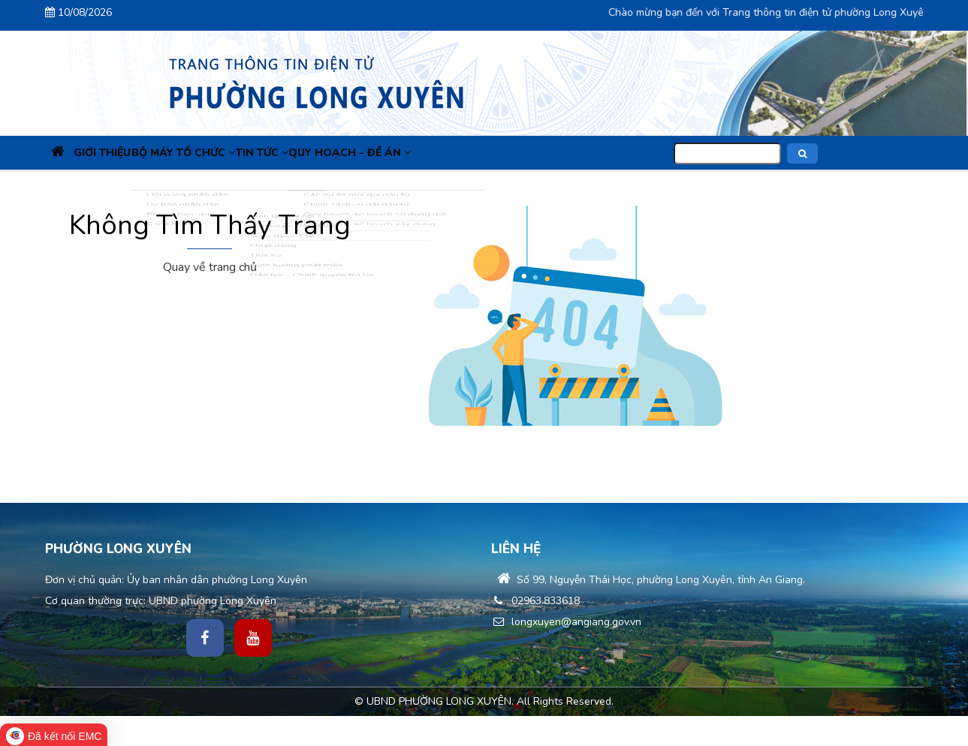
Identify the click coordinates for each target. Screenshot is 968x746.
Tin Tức (313, 153)
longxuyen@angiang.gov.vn (566, 622)
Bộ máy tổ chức (220, 153)
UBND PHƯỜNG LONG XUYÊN (438, 701)
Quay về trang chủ (210, 267)
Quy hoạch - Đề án (415, 153)
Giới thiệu (124, 153)
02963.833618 (535, 601)
